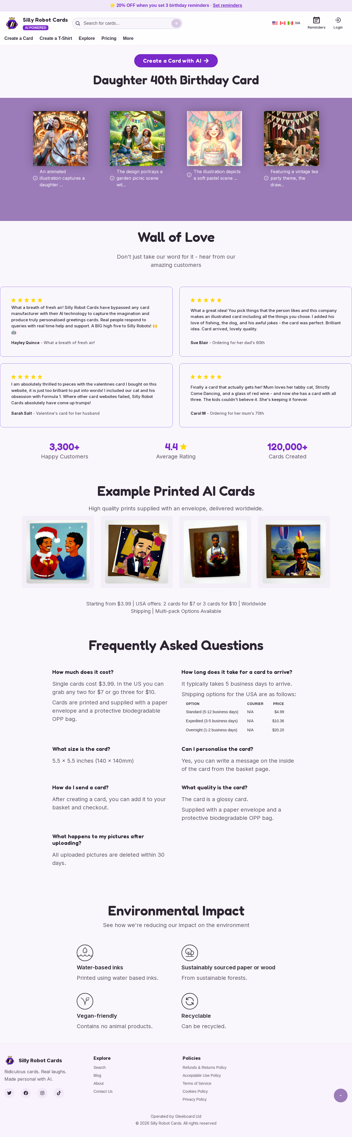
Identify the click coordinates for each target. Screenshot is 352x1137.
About (99, 1083)
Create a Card (18, 38)
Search (100, 1067)
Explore (87, 38)
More (128, 38)
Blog (97, 1075)
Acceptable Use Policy (202, 1075)
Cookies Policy (195, 1091)
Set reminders (227, 5)
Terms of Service (197, 1083)
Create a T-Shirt (56, 38)
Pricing (108, 38)
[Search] (176, 23)
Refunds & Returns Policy (205, 1067)
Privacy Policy (195, 1099)
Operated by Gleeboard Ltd (176, 1116)
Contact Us (103, 1091)
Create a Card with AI (176, 60)
